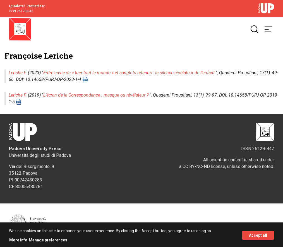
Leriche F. (18, 72)
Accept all (258, 236)
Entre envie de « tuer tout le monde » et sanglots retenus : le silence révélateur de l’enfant (129, 72)
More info (18, 241)
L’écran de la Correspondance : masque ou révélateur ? (95, 95)
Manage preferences (48, 241)
